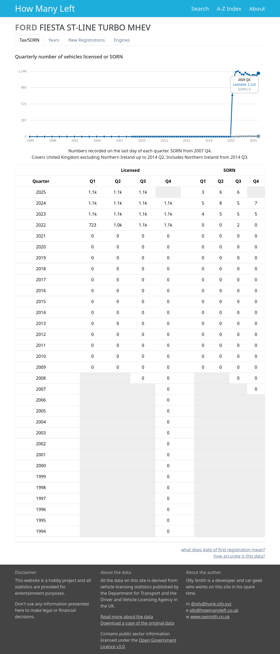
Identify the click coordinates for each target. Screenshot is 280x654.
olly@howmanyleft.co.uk (213, 610)
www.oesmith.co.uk (210, 617)
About (257, 8)
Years (53, 40)
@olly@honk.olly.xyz (211, 604)
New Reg (86, 40)
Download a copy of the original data (137, 623)
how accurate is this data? (239, 556)
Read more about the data (126, 617)
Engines (122, 40)
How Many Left (45, 8)
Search (200, 8)
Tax (29, 40)
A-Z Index (229, 8)
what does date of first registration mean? (223, 550)
